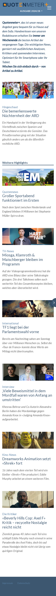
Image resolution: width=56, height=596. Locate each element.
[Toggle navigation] (49, 8)
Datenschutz (23, 583)
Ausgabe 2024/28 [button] (30, 11)
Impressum (7, 583)
